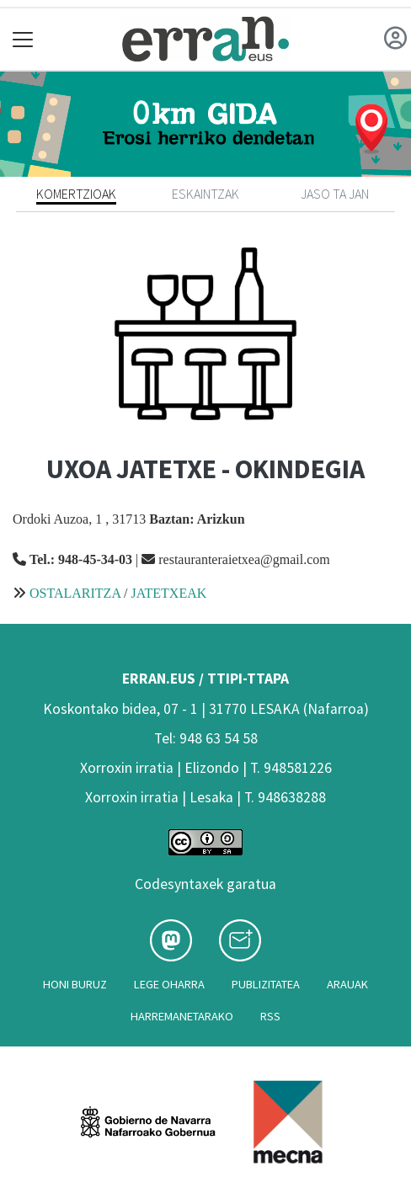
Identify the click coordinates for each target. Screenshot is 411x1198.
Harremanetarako (182, 1016)
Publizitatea (266, 984)
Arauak (347, 984)
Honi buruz (75, 984)
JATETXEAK (169, 593)
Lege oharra (169, 984)
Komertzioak (76, 193)
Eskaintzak (205, 193)
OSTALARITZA (74, 593)
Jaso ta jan (335, 193)
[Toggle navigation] (23, 39)
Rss (270, 1016)
